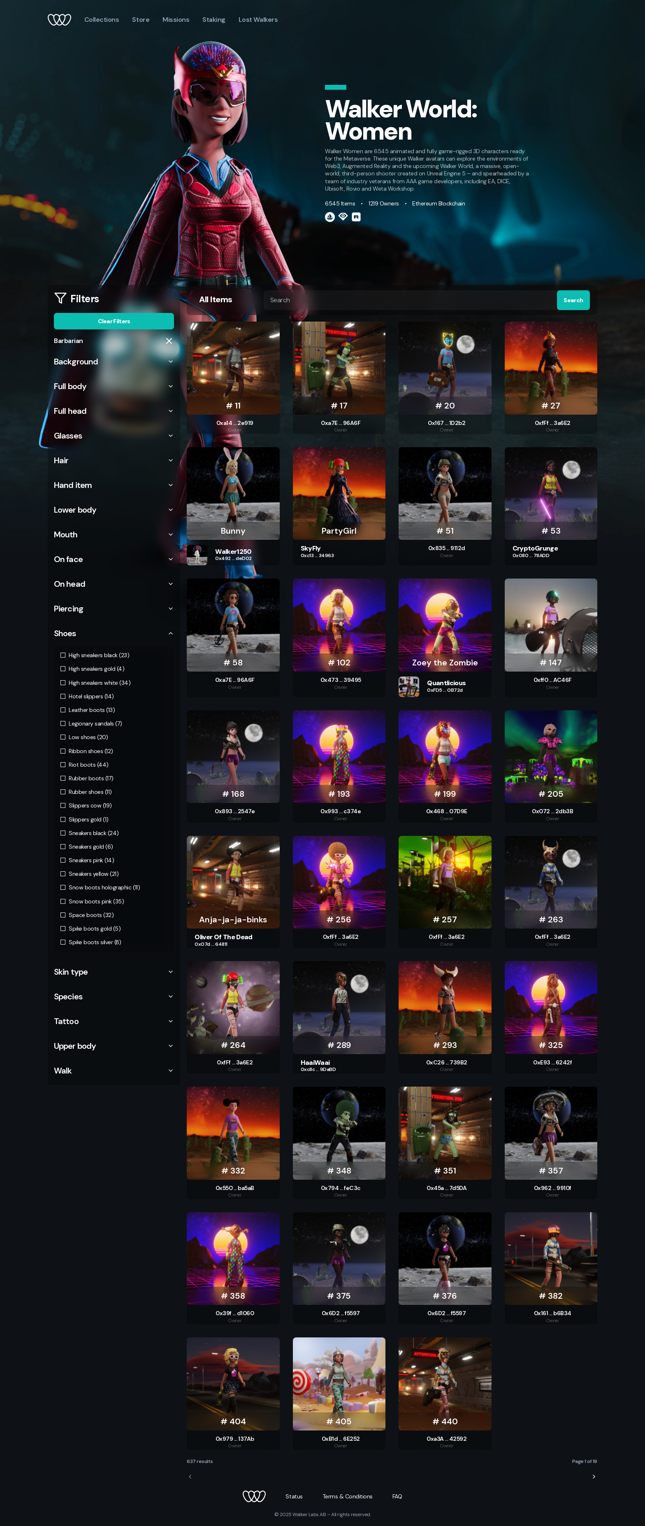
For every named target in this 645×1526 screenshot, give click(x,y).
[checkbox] (62, 655)
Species (114, 996)
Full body (114, 386)
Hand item (114, 485)
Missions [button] (175, 19)
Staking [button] (213, 19)
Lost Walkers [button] (258, 19)
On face (114, 559)
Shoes (114, 633)
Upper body (114, 1046)
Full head (114, 411)
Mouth (114, 534)
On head (114, 584)
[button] (254, 1496)
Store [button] (140, 19)
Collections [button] (101, 19)
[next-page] (594, 1476)
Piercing (114, 608)
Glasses (114, 435)
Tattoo (114, 1021)
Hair (114, 460)
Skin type (114, 971)
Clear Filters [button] (114, 321)
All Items (215, 299)
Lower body (114, 509)
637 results (200, 1461)
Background (114, 361)
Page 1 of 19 (584, 1461)
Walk (114, 1070)
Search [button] (573, 300)
